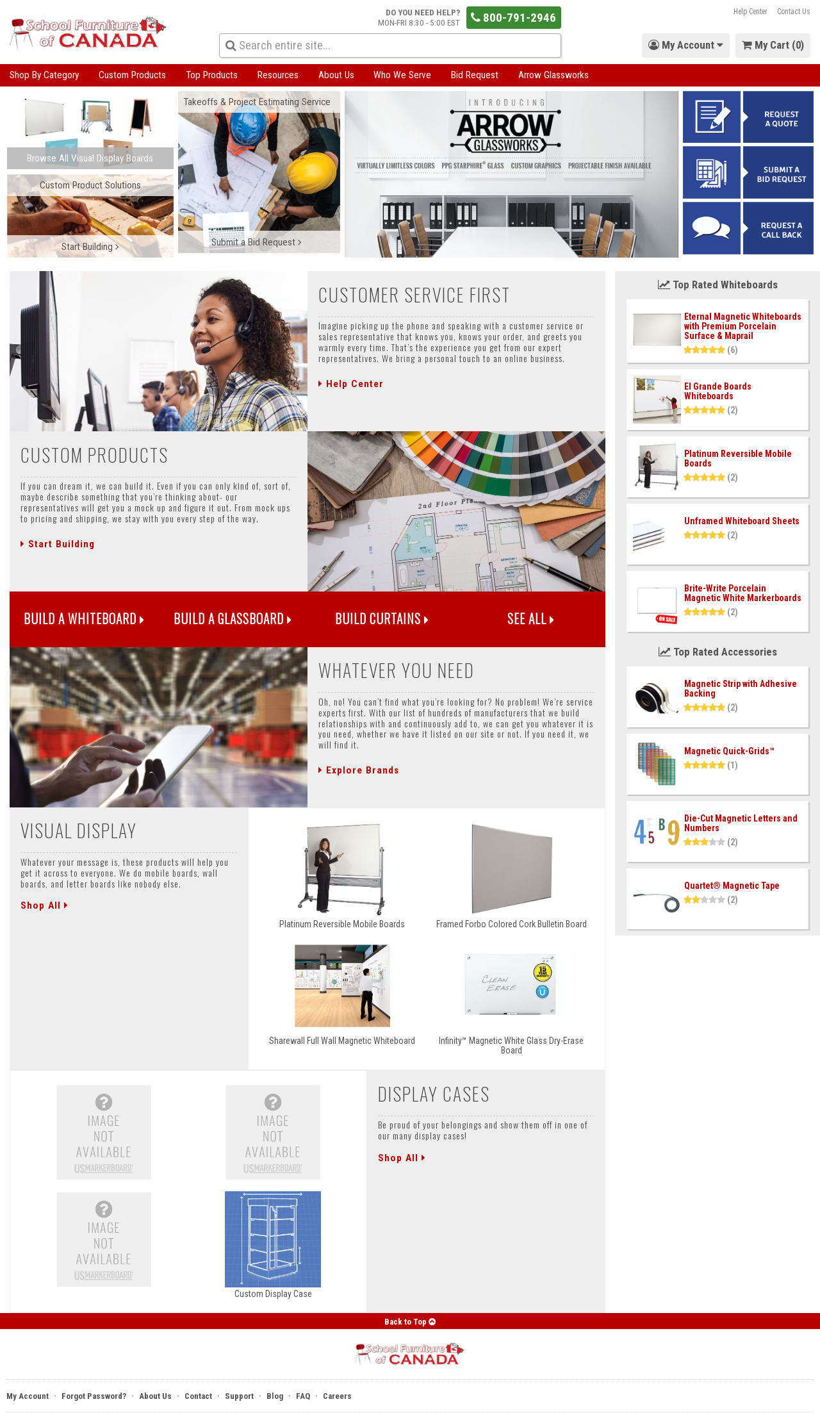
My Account (27, 1396)
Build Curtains (382, 618)
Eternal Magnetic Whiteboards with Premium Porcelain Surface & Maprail (742, 326)
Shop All (44, 905)
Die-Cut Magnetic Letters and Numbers (741, 823)
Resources (278, 75)
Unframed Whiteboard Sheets (742, 521)
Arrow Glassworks (553, 75)
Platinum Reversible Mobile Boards (738, 458)
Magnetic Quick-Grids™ (729, 751)
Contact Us (793, 11)
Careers (337, 1396)
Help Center (750, 11)
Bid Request (474, 75)
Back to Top (410, 1321)
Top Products (212, 75)
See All (531, 618)
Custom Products (132, 75)
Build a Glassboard (233, 618)
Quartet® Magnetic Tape (732, 885)
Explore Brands (358, 770)
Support (239, 1396)
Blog (274, 1396)
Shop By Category (44, 75)
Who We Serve (402, 75)
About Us (336, 75)
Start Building (57, 544)
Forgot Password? (94, 1396)
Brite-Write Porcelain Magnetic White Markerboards (742, 593)
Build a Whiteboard (84, 618)
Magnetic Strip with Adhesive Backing (740, 688)
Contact (198, 1396)
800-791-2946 (513, 17)
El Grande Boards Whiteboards (717, 391)
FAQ (303, 1396)
